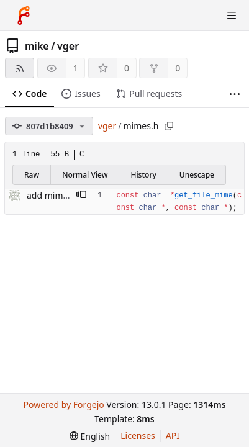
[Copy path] (169, 126)
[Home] (23, 15)
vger (68, 46)
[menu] (90, 436)
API (172, 435)
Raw (31, 174)
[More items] (234, 94)
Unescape (196, 174)
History (143, 174)
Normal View (84, 174)
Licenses (137, 435)
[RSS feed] (19, 68)
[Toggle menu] (231, 15)
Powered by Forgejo (63, 404)
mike (37, 46)
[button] (81, 195)
